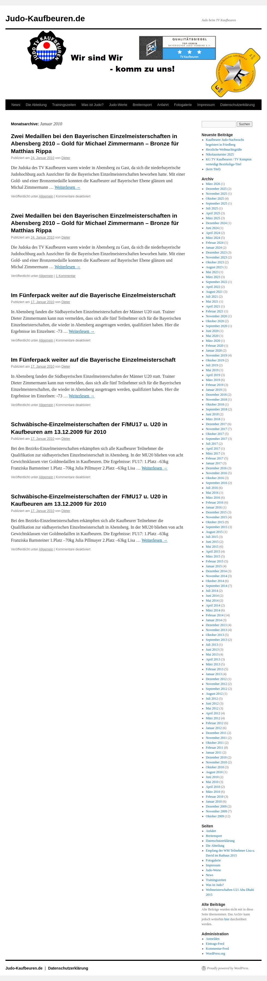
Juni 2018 (212, 414)
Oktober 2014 (215, 581)
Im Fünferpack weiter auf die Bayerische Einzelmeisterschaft (93, 295)
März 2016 (213, 497)
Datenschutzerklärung (237, 105)
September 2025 (216, 203)
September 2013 (216, 640)
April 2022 (213, 287)
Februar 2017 (214, 458)
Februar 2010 (214, 797)
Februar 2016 (214, 502)
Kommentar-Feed (217, 948)
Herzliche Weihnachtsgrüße (224, 149)
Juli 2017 (212, 444)
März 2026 (213, 184)
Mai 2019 (212, 370)
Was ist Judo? (92, 105)
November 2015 (216, 517)
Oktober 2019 (215, 360)
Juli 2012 (212, 698)
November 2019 (216, 355)
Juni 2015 (212, 542)
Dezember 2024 (216, 223)
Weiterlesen (67, 187)
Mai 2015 (212, 547)
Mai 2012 (212, 708)
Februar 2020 (214, 346)
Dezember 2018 (216, 395)
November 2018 (216, 399)
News (15, 105)
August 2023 (214, 267)
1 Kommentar (65, 276)
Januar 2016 (214, 507)
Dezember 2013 (216, 625)
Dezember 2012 (216, 679)
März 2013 (213, 664)
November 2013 (216, 630)
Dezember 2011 (216, 733)
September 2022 (216, 282)
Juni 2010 (212, 777)
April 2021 (213, 306)
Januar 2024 (214, 247)
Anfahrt (163, 105)
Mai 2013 (212, 654)
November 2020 (216, 316)
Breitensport (142, 105)
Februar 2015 (214, 561)
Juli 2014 (212, 591)
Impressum (206, 105)
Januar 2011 (214, 752)
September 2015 (216, 527)
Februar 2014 (214, 615)
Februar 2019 (214, 385)
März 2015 (213, 556)
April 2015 (213, 551)
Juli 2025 (212, 208)
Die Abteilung (36, 105)
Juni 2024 (212, 228)
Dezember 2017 (216, 424)
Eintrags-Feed (215, 944)
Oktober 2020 (215, 321)
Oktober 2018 (215, 404)
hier (226, 919)
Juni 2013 (212, 649)
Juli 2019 (212, 365)
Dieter (66, 158)
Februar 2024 (214, 243)
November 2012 (216, 684)
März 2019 (213, 380)
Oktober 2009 (215, 816)
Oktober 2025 (215, 198)
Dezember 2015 (216, 512)
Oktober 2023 (215, 262)
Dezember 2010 (216, 757)
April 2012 (213, 713)
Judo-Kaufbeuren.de (45, 18)
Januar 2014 (214, 620)
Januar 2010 (214, 801)
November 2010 (216, 762)
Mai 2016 (212, 493)
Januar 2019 (214, 390)
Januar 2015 (214, 566)
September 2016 (216, 483)
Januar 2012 (214, 728)
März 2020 (213, 341)
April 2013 (213, 659)
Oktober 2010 (215, 767)
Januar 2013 (214, 674)
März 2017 (213, 453)
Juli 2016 (212, 488)
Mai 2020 (212, 336)
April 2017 (213, 448)
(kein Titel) (213, 169)
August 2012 (214, 694)
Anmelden (213, 939)
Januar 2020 (214, 350)
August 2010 (214, 772)
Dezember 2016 (216, 468)
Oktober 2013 (215, 635)
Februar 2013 (214, 669)
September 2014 (216, 586)
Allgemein (46, 196)
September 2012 (216, 689)
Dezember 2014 (216, 571)
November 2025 (216, 194)
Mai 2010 (212, 782)
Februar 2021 (214, 311)
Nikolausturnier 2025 (220, 154)
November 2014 (216, 576)
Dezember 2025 (216, 189)
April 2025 (213, 213)
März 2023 (213, 277)
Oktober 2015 (215, 522)
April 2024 (213, 233)
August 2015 (214, 532)
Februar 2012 (214, 723)
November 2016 (216, 473)
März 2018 (213, 419)
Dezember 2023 (216, 252)
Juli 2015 (212, 537)
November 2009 (216, 811)
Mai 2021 (212, 301)
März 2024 (213, 238)
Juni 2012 (212, 703)
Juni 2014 (212, 596)
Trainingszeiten (64, 105)
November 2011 (216, 738)
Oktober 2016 (215, 478)
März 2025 (213, 218)
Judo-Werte (118, 105)
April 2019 (213, 375)
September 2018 (216, 409)
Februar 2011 (214, 748)
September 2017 (216, 439)
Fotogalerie (183, 105)
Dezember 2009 (216, 806)
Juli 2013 (212, 645)
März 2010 (213, 792)
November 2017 (216, 429)
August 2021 (214, 292)
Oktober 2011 (215, 743)
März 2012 (213, 718)
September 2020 (216, 326)
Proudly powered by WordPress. (228, 968)
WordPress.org (215, 953)
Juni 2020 (212, 331)
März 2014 (213, 610)
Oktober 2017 (215, 434)
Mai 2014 (212, 600)
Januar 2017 (214, 463)
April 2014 (213, 605)
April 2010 (213, 787)
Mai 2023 (212, 272)
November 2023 (216, 257)
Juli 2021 (212, 296)
